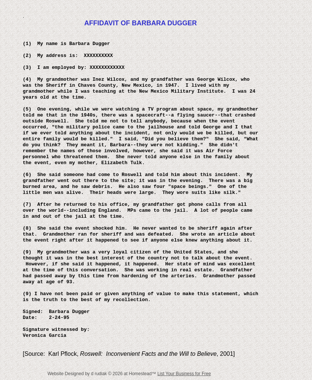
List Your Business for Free (184, 373)
